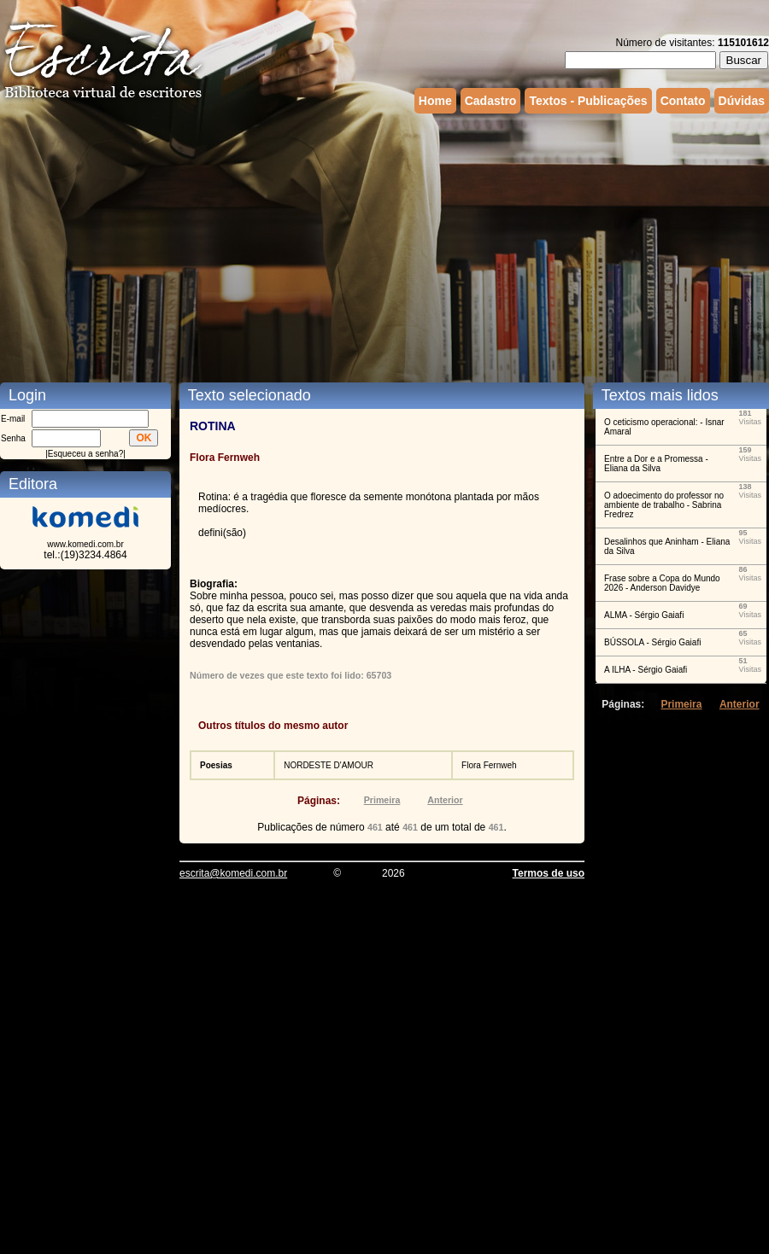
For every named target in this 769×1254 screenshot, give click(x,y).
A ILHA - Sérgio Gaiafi (645, 669)
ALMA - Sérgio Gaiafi (644, 615)
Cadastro (491, 101)
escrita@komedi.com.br (233, 873)
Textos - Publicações (588, 101)
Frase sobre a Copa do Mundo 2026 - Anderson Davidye (662, 583)
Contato (683, 101)
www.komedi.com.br (85, 544)
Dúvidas (742, 101)
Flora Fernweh (488, 765)
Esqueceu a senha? (85, 453)
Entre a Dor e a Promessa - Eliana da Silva (656, 463)
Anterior (444, 800)
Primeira (382, 800)
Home (435, 101)
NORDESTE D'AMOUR (328, 765)
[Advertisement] (367, 245)
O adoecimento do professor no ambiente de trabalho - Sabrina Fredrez (664, 505)
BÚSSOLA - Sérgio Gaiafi (652, 642)
